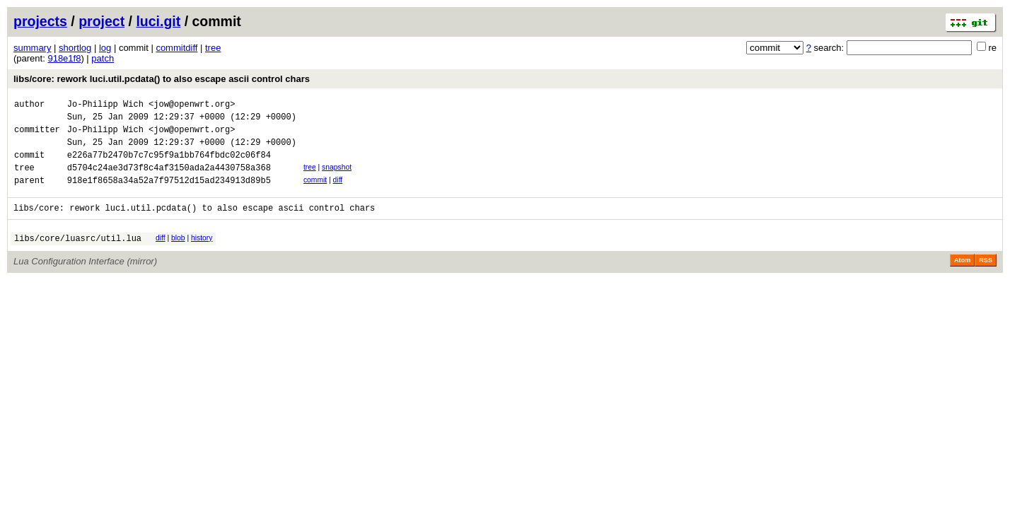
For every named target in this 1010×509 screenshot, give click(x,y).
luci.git (158, 21)
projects (40, 21)
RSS (985, 279)
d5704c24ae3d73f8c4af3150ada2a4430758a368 (169, 180)
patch (102, 58)
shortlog (75, 47)
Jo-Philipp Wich (105, 106)
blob (178, 255)
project (101, 21)
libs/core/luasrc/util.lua (77, 257)
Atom (962, 279)
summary (32, 47)
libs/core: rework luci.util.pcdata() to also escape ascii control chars (161, 79)
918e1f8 (64, 58)
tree (213, 47)
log (105, 47)
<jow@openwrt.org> (192, 106)
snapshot (337, 178)
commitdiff (176, 47)
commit (315, 193)
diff (338, 193)
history (201, 255)
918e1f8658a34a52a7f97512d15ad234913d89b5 (169, 195)
